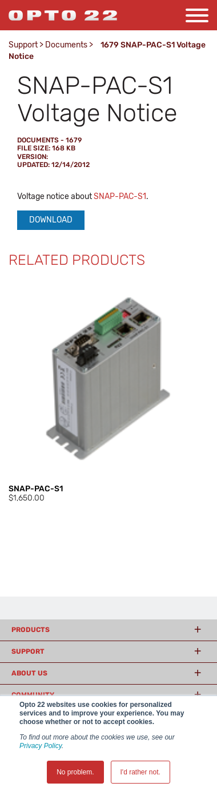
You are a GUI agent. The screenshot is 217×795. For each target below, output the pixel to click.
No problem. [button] (75, 772)
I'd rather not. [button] (140, 772)
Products (30, 630)
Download (51, 220)
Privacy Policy (40, 746)
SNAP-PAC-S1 (120, 196)
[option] (108, 391)
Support (23, 45)
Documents (66, 45)
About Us (29, 673)
